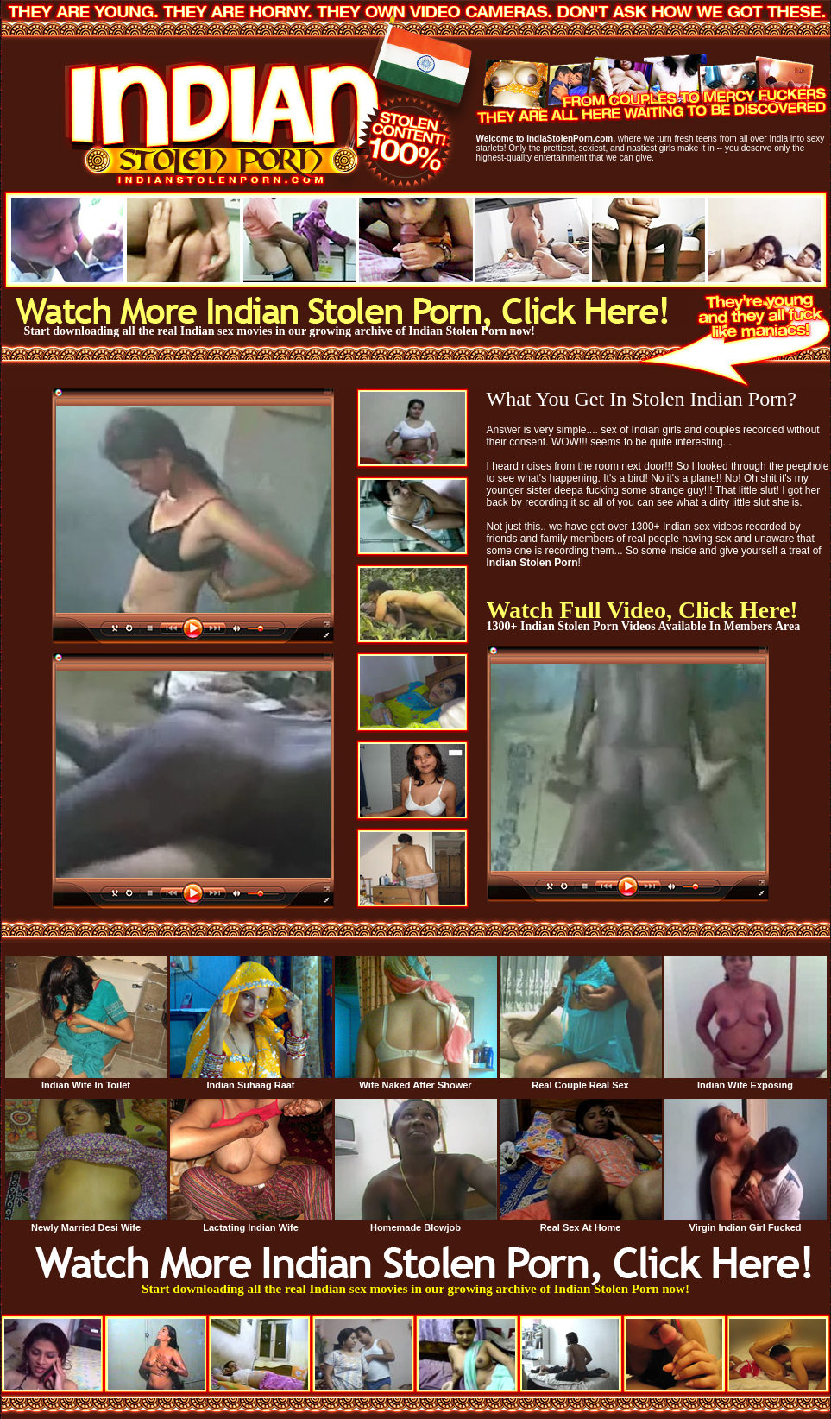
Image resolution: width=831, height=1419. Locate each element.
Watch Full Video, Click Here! (642, 609)
